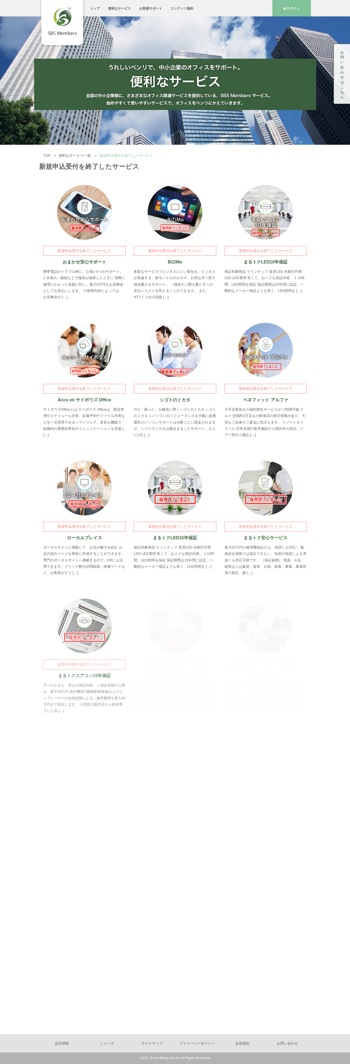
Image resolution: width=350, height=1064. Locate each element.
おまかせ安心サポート (84, 262)
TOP (47, 155)
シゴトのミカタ (175, 400)
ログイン (292, 8)
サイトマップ (152, 1043)
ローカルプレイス (84, 537)
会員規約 (242, 1043)
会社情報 (62, 1043)
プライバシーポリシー (197, 1043)
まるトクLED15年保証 (175, 537)
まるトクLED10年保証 (266, 262)
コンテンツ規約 (181, 8)
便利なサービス (119, 8)
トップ (95, 8)
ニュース (107, 1043)
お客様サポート (150, 8)
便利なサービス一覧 (75, 155)
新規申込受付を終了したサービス (84, 251)
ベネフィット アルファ (265, 400)
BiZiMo (175, 262)
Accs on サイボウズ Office (84, 400)
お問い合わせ (287, 1043)
